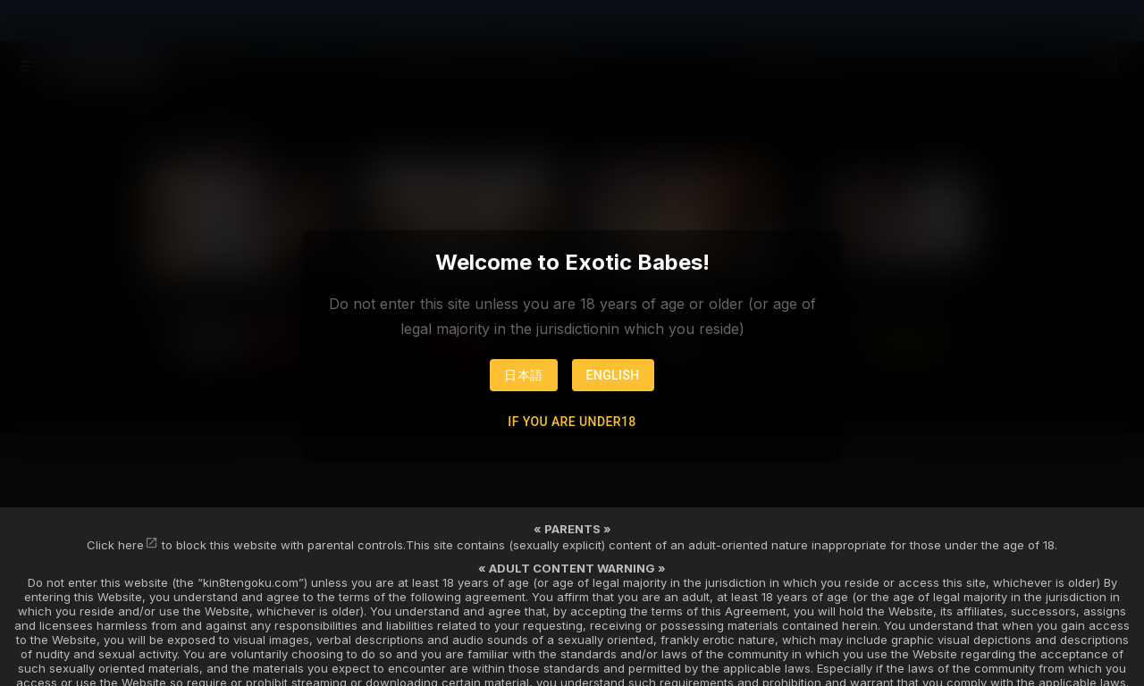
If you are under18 (571, 421)
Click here (115, 545)
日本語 (523, 375)
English (613, 375)
